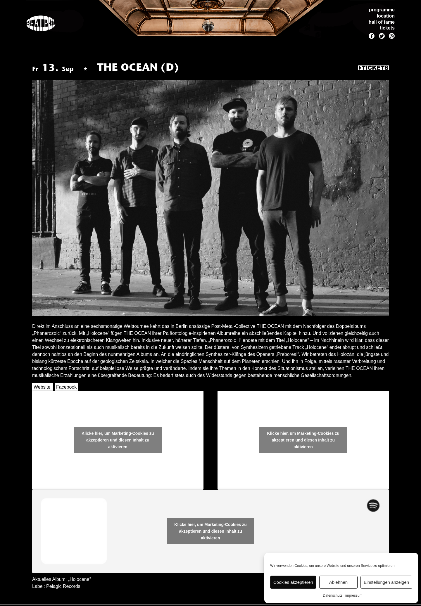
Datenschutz (332, 595)
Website (42, 387)
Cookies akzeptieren (293, 582)
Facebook (66, 387)
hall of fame (382, 22)
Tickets (373, 68)
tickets (387, 27)
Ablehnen (338, 582)
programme (382, 9)
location (386, 15)
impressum (354, 595)
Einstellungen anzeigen (386, 582)
